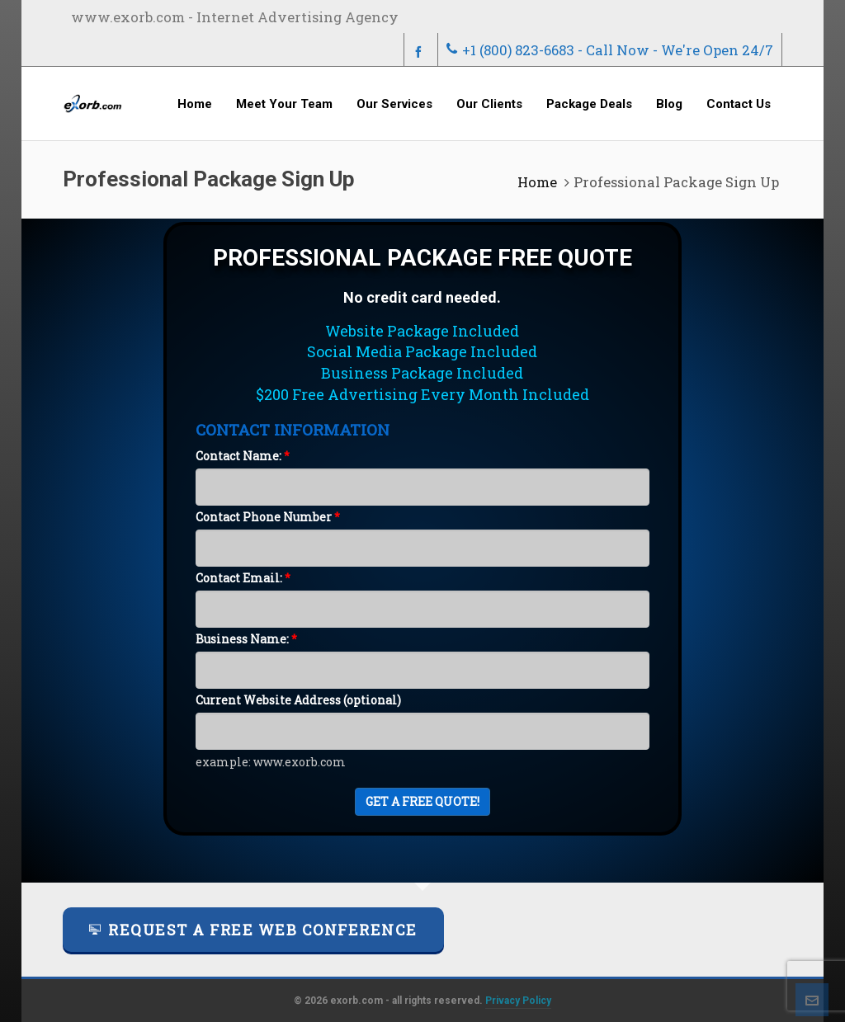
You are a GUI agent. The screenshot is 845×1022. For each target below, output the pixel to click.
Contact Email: (243, 578)
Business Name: (246, 639)
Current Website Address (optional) (298, 700)
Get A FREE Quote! (422, 801)
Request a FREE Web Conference (253, 930)
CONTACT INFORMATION (292, 429)
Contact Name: (243, 456)
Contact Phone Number (268, 517)
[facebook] (421, 51)
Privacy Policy (518, 1000)
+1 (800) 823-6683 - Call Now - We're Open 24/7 (609, 49)
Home (537, 181)
